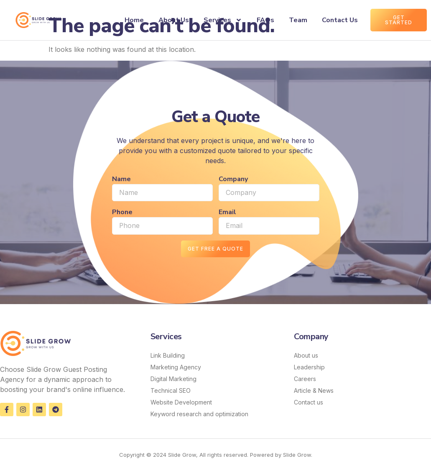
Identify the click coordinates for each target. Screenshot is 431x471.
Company (233, 179)
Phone (122, 212)
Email (227, 212)
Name (121, 179)
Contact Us (340, 20)
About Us (173, 20)
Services (223, 20)
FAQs (265, 20)
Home (134, 20)
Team (298, 20)
